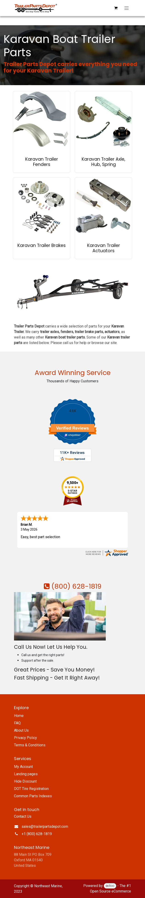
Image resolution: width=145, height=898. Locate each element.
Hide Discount (25, 781)
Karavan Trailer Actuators (103, 248)
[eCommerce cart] (116, 8)
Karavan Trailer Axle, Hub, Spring (103, 162)
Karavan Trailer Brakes (41, 245)
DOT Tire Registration (31, 788)
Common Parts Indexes (33, 796)
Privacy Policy (25, 738)
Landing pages (26, 774)
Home (19, 715)
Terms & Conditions (29, 745)
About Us (21, 730)
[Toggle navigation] (126, 8)
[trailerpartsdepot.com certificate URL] (107, 552)
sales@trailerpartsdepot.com (45, 826)
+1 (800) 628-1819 (37, 834)
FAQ (17, 723)
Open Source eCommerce (110, 891)
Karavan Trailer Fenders (41, 162)
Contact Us (22, 816)
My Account (23, 766)
